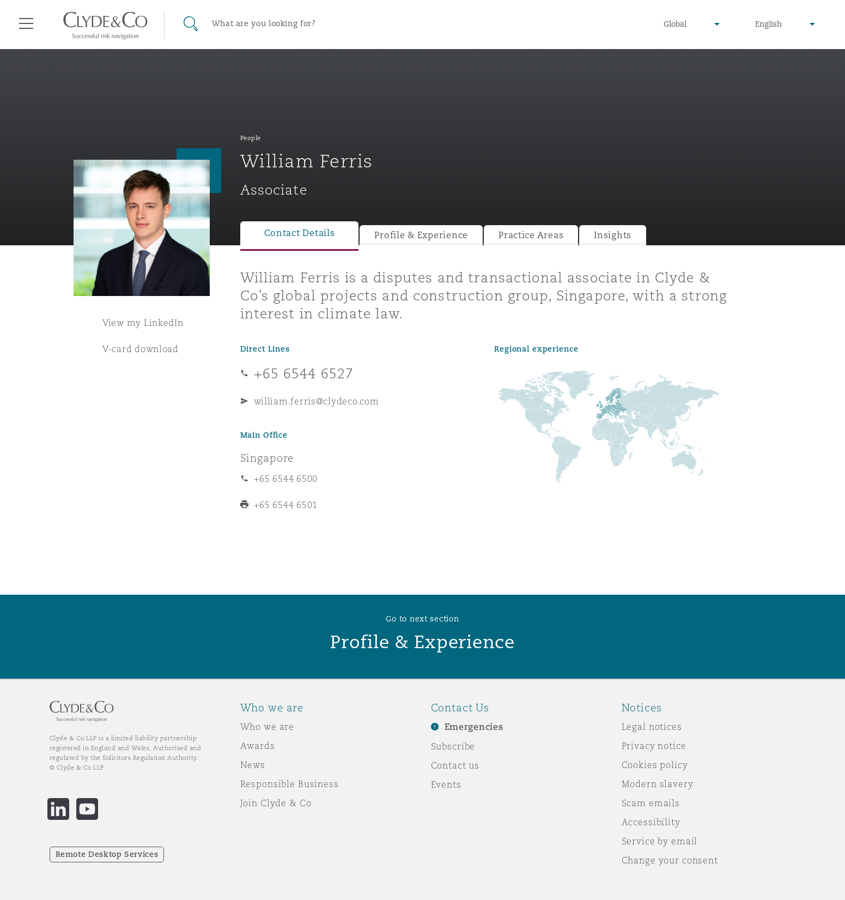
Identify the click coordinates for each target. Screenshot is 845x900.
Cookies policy (655, 764)
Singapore (267, 457)
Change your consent (670, 860)
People (250, 138)
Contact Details (299, 233)
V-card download (140, 348)
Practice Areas (531, 235)
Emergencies (474, 727)
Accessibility (651, 822)
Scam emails (651, 803)
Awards (257, 745)
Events (446, 784)
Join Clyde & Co (276, 803)
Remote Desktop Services (107, 854)
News (252, 764)
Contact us (455, 765)
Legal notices (652, 726)
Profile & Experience (421, 235)
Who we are (267, 726)
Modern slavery (658, 783)
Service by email (660, 841)
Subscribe (453, 746)
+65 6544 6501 (286, 504)
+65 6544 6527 (304, 373)
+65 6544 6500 (286, 478)
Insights (612, 235)
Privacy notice (654, 745)
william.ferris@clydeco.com (316, 401)
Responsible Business (289, 783)
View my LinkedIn (143, 322)
